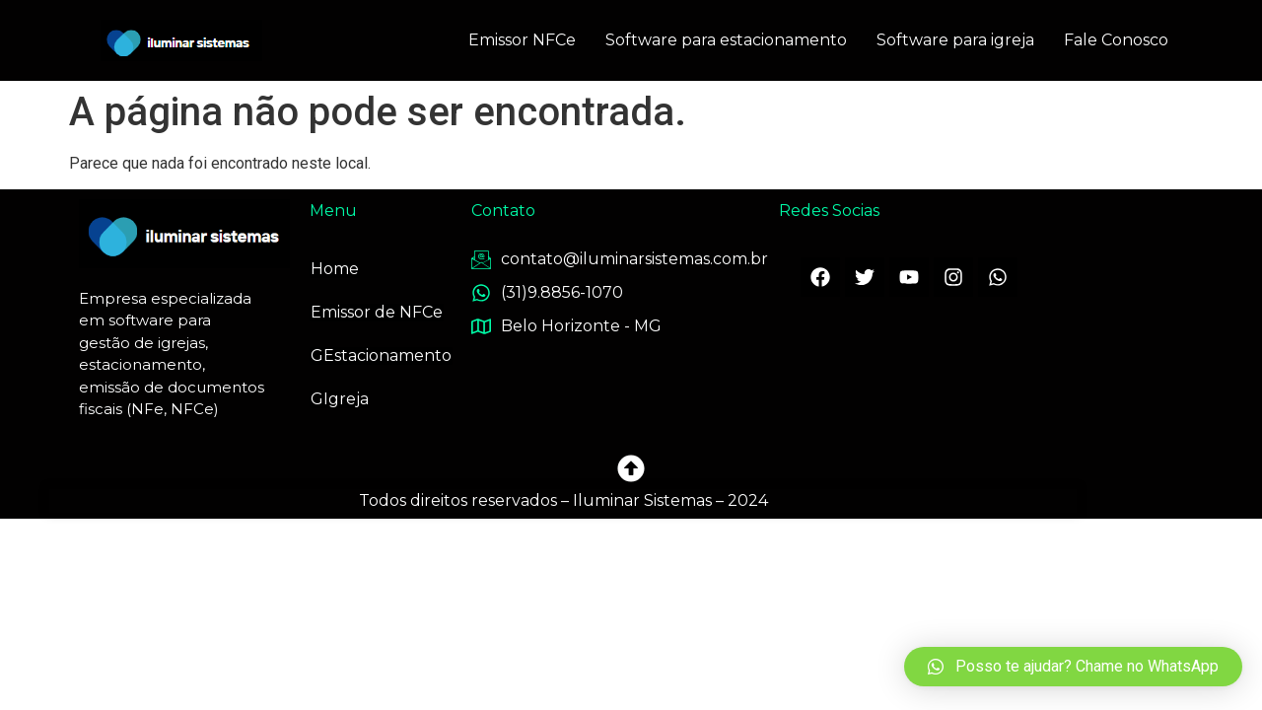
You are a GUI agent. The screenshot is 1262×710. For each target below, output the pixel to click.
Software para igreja (955, 40)
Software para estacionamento (726, 40)
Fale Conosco (1116, 40)
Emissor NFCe (522, 40)
